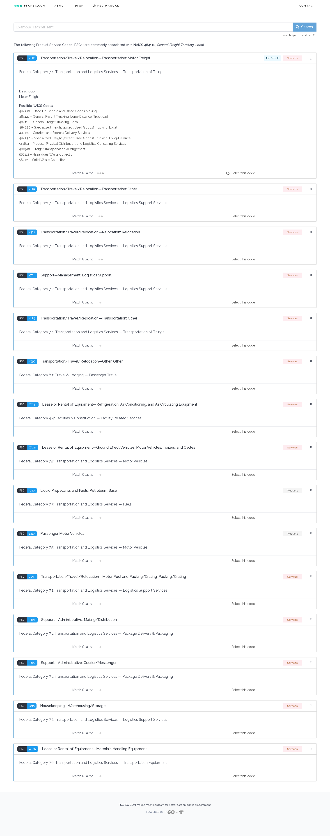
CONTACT (307, 5)
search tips (289, 35)
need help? (307, 35)
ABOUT (60, 5)
